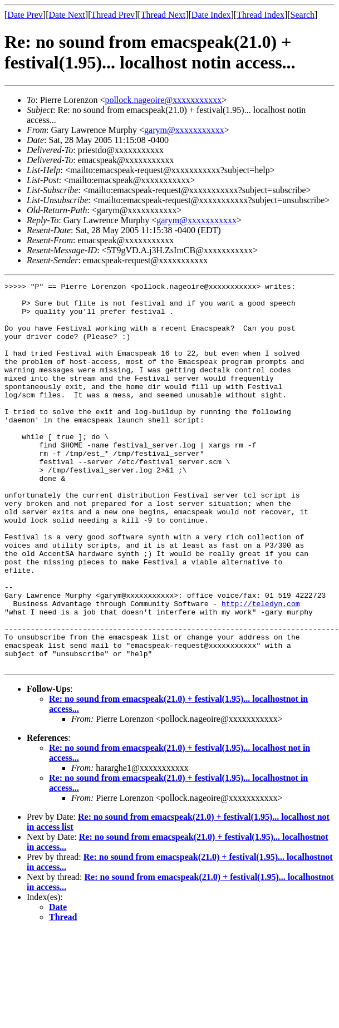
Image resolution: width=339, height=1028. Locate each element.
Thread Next (163, 14)
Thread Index (260, 14)
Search (303, 14)
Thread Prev (113, 14)
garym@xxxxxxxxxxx (184, 130)
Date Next (67, 14)
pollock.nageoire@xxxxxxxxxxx (163, 100)
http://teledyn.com (260, 668)
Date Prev (25, 14)
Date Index (211, 14)
